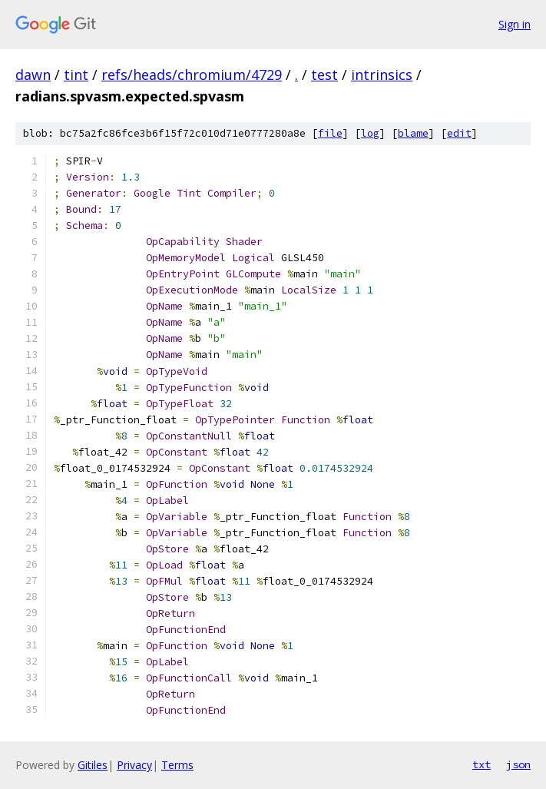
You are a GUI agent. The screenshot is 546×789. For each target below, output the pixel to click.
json (518, 764)
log (370, 133)
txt (481, 764)
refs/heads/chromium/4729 (191, 74)
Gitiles (93, 765)
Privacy (134, 765)
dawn (33, 74)
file (330, 133)
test (324, 74)
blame (413, 133)
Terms (177, 765)
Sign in (514, 24)
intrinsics (381, 74)
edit (459, 133)
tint (76, 74)
